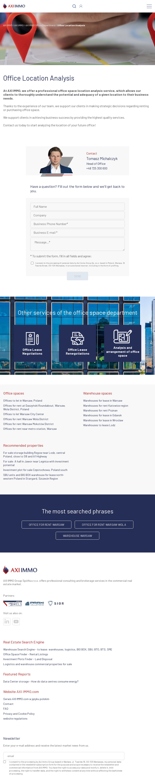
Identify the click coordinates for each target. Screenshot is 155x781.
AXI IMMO (8, 25)
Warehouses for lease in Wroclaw (103, 420)
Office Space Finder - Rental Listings (25, 654)
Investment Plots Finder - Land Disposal (27, 659)
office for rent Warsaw (46, 524)
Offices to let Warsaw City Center (23, 414)
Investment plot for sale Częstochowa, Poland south (35, 470)
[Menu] (149, 6)
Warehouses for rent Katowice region (105, 405)
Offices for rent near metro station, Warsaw (30, 428)
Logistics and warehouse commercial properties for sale (37, 664)
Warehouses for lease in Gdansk (102, 415)
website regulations (15, 718)
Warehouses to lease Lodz (99, 425)
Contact (8, 703)
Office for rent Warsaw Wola (104, 524)
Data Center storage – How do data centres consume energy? (41, 681)
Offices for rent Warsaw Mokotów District (28, 424)
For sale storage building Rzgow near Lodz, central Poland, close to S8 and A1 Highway (34, 454)
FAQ (5, 708)
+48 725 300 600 (96, 168)
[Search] (74, 6)
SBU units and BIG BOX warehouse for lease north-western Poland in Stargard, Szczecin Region (33, 476)
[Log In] (80, 6)
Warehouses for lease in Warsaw (102, 400)
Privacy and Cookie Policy (19, 713)
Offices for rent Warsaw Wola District (25, 419)
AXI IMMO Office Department (40, 25)
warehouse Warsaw (77, 535)
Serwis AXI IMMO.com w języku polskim (26, 699)
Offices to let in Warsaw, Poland (22, 400)
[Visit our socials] (6, 621)
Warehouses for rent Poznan (100, 410)
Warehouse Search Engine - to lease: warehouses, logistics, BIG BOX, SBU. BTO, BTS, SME (57, 649)
